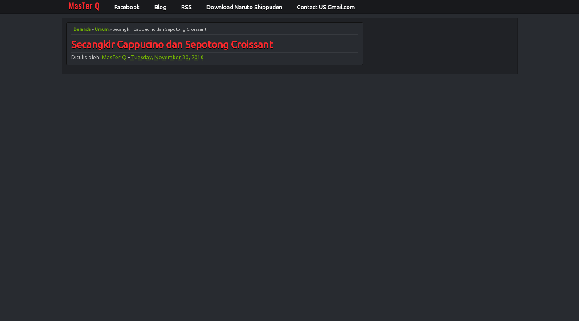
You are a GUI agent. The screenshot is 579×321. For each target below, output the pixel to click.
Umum (102, 29)
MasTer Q (114, 57)
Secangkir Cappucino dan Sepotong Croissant (172, 45)
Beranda (82, 29)
